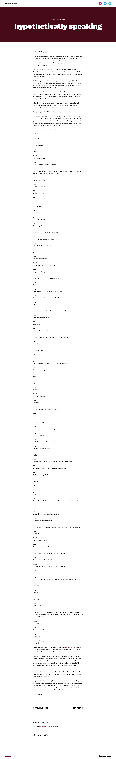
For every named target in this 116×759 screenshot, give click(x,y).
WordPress (8, 756)
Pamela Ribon (11, 3)
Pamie (53, 19)
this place (68, 647)
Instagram (102, 756)
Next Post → (77, 708)
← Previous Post (40, 708)
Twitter (109, 756)
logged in (44, 726)
